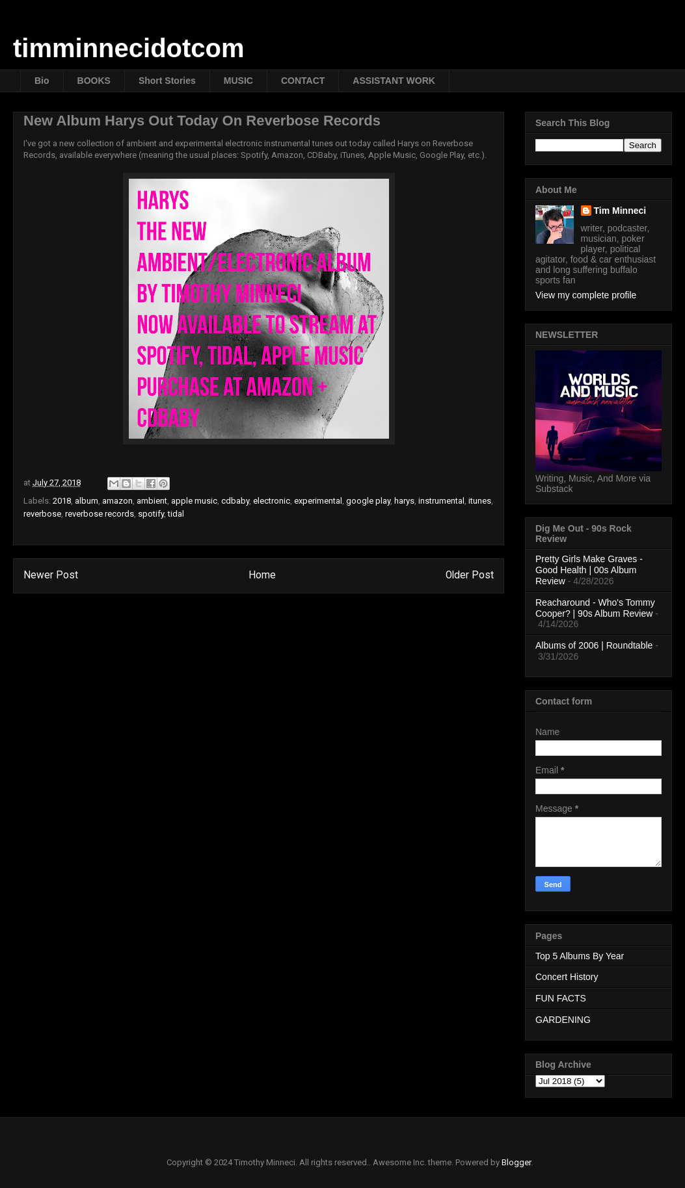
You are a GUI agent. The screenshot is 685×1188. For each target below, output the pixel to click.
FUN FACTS (560, 998)
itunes (479, 501)
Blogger (516, 1162)
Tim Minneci (620, 210)
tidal (176, 514)
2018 (62, 501)
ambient (152, 501)
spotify (151, 514)
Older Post (470, 575)
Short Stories (167, 80)
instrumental (441, 501)
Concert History (566, 977)
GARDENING (563, 1019)
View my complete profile (585, 295)
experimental (318, 501)
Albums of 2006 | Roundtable (593, 645)
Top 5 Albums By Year (579, 956)
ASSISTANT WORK (394, 80)
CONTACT (303, 80)
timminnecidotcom (129, 48)
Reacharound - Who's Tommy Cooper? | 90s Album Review (595, 608)
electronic (271, 501)
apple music (194, 501)
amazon (117, 501)
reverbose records (99, 514)
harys (404, 501)
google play (368, 501)
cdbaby (235, 501)
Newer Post (50, 575)
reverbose (42, 514)
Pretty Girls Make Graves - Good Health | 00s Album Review (589, 570)
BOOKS (94, 80)
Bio (41, 80)
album (86, 501)
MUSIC (238, 80)
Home (262, 575)
